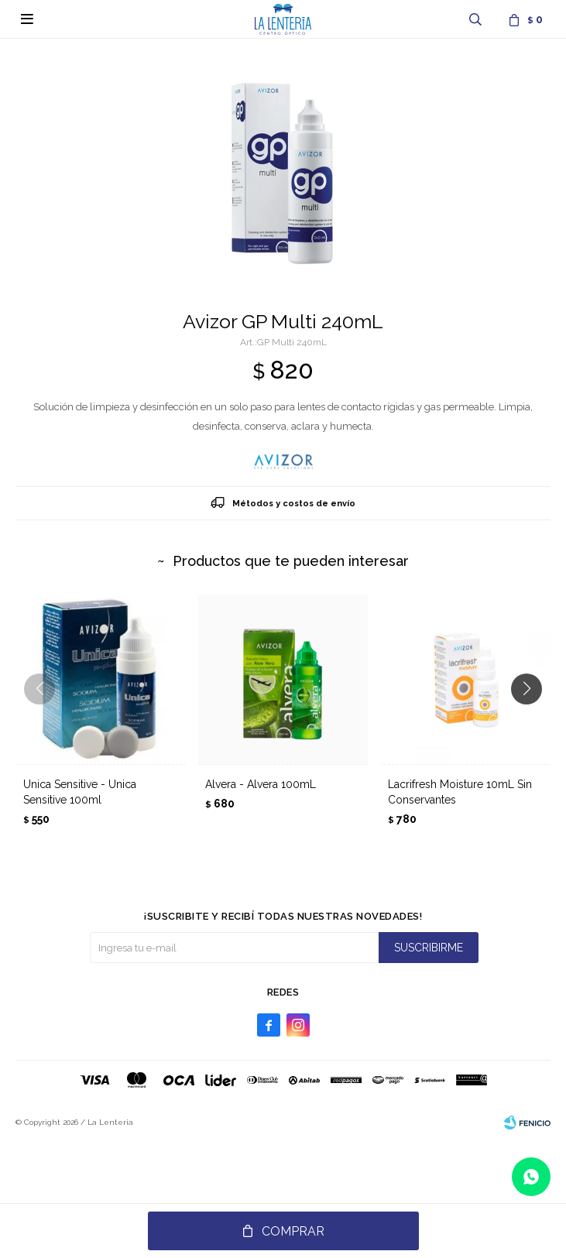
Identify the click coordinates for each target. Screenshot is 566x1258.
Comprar (293, 1231)
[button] (532, 720)
